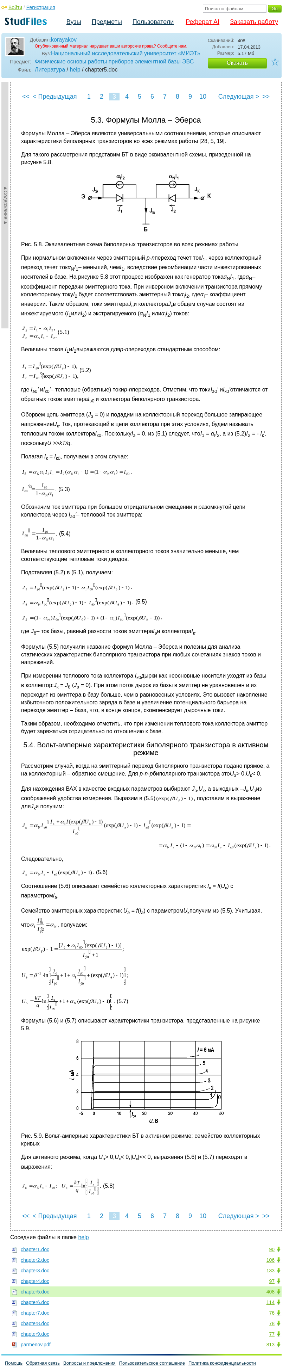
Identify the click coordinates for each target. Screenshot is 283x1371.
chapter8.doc (35, 1323)
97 (272, 1281)
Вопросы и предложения (89, 1363)
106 (270, 1260)
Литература (50, 70)
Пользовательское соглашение (152, 1363)
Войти (15, 7)
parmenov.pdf (36, 1344)
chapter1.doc (35, 1249)
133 (270, 1270)
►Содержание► (5, 205)
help (75, 70)
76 (272, 1313)
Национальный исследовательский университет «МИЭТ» (125, 53)
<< (26, 96)
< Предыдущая (55, 96)
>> (266, 96)
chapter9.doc (35, 1334)
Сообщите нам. (172, 46)
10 (202, 96)
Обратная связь (43, 1363)
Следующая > (238, 96)
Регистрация (40, 7)
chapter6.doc (35, 1302)
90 (272, 1249)
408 (270, 1292)
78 (272, 1323)
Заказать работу (254, 21)
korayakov (64, 40)
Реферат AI (202, 21)
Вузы (73, 21)
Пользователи (153, 21)
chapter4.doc (35, 1281)
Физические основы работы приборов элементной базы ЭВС (114, 61)
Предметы (107, 21)
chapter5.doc (35, 1292)
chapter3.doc (35, 1270)
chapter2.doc (35, 1260)
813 (270, 1344)
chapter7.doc (35, 1313)
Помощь (13, 1363)
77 (272, 1334)
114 (270, 1302)
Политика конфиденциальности (222, 1363)
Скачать (237, 63)
